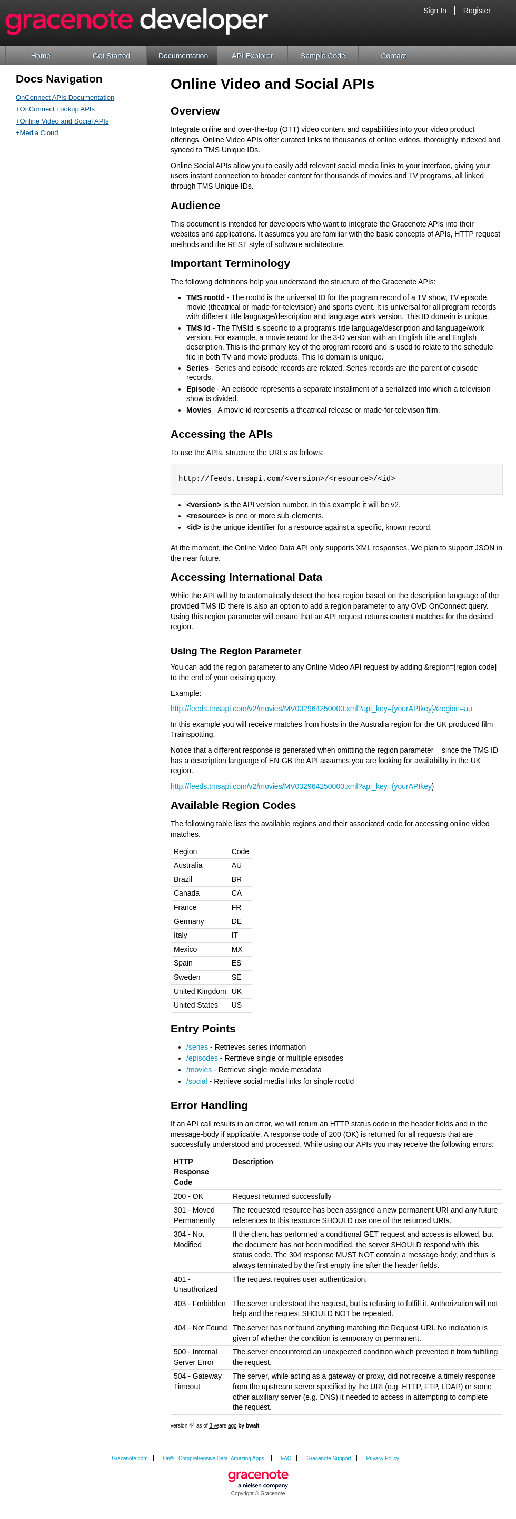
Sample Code (323, 56)
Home (41, 56)
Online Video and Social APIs (64, 121)
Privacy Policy (382, 1458)
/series (197, 1047)
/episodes (202, 1058)
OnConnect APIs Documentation (65, 97)
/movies (199, 1069)
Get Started (112, 56)
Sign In (434, 10)
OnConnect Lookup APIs (57, 109)
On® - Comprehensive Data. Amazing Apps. (214, 1458)
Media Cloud (39, 133)
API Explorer (252, 56)
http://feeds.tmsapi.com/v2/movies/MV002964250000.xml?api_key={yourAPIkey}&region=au (321, 708)
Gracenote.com (129, 1458)
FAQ (286, 1458)
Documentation (183, 56)
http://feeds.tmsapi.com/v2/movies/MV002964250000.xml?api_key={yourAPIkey (301, 786)
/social (196, 1081)
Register (477, 10)
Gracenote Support (328, 1458)
